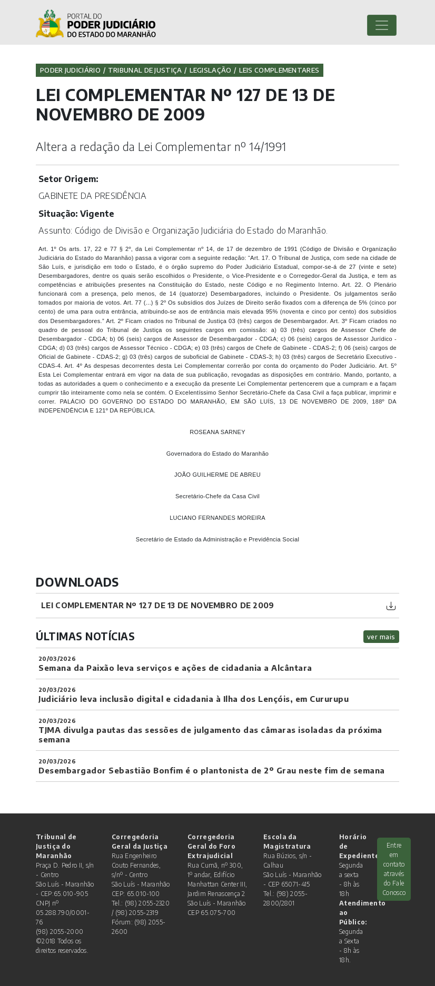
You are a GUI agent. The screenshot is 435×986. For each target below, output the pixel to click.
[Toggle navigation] (382, 25)
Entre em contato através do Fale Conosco (394, 869)
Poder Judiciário (70, 70)
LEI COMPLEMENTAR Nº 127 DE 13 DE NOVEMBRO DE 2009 (157, 605)
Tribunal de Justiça (145, 70)
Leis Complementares (279, 70)
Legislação (211, 70)
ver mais (381, 636)
